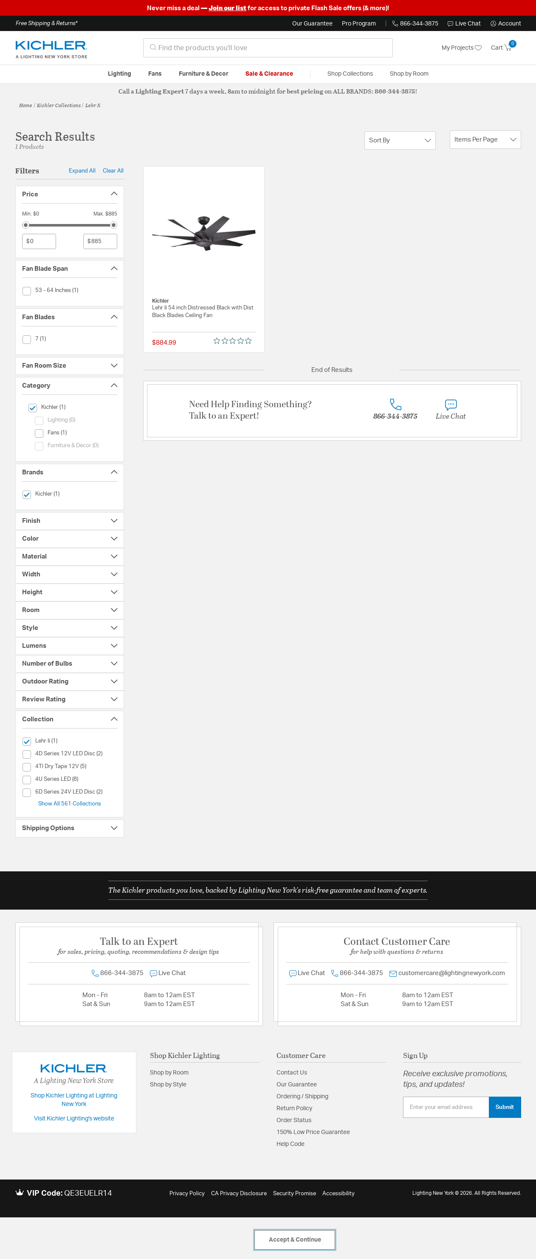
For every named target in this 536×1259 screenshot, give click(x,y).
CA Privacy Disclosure (239, 1194)
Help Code (290, 1144)
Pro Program (359, 24)
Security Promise (294, 1194)
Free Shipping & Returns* (46, 23)
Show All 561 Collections (69, 804)
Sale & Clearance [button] (269, 74)
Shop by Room (169, 1073)
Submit (505, 1107)
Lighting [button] (119, 74)
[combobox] (268, 47)
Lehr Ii (93, 105)
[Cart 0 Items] (506, 48)
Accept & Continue (295, 1240)
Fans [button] (155, 74)
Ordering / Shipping (302, 1097)
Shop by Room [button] (409, 74)
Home (25, 105)
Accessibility (338, 1194)
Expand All (82, 171)
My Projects (462, 48)
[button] (506, 24)
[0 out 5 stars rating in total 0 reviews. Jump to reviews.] (235, 341)
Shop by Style (168, 1085)
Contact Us (291, 1073)
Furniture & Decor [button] (204, 74)
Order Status (293, 1120)
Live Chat (464, 24)
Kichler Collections (59, 105)
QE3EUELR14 (88, 1193)
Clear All (113, 171)
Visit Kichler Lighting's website (74, 1119)
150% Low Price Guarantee (313, 1132)
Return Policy (294, 1109)
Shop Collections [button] (350, 74)
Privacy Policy (187, 1194)
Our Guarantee (312, 24)
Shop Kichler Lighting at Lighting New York (74, 1100)
